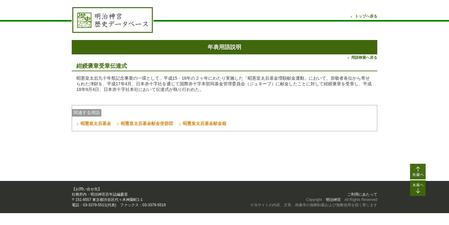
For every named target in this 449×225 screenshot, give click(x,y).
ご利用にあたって (362, 194)
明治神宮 (333, 200)
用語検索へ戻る (364, 57)
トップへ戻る (366, 16)
